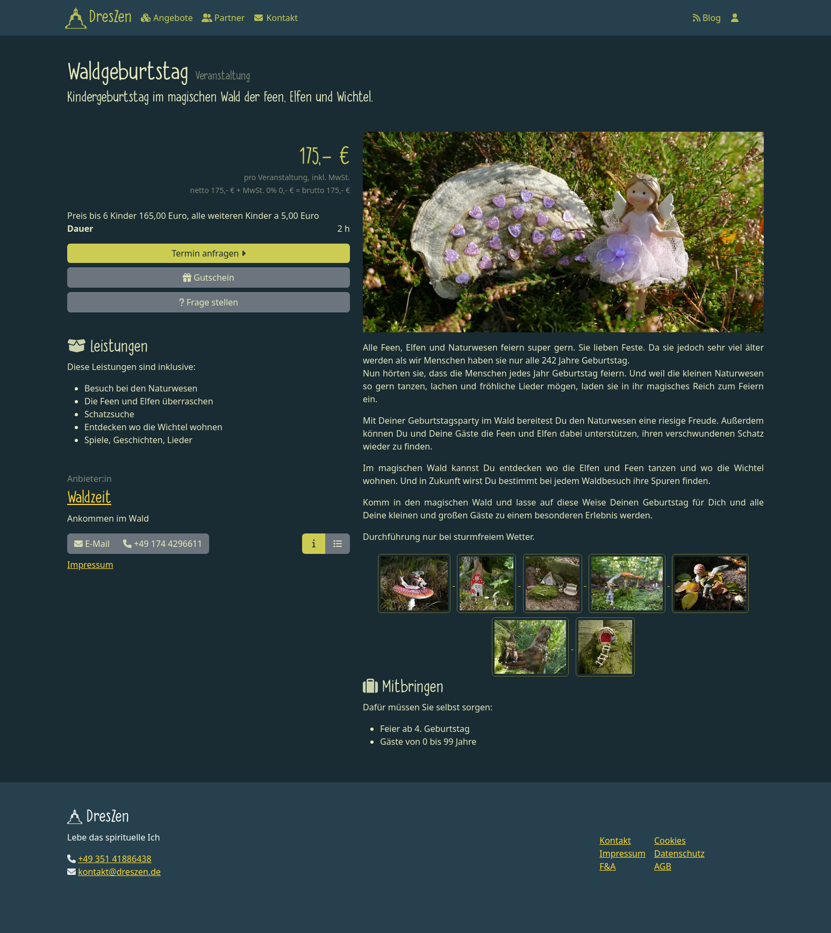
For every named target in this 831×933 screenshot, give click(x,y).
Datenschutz (679, 853)
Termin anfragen (208, 253)
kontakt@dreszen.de (119, 872)
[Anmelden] (734, 18)
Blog (707, 18)
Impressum (90, 565)
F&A (607, 866)
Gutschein (208, 277)
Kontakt (275, 18)
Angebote (166, 18)
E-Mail (92, 544)
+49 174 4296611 (162, 544)
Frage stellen (208, 302)
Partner (223, 18)
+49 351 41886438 (114, 859)
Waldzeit (89, 498)
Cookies (670, 840)
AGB (662, 866)
